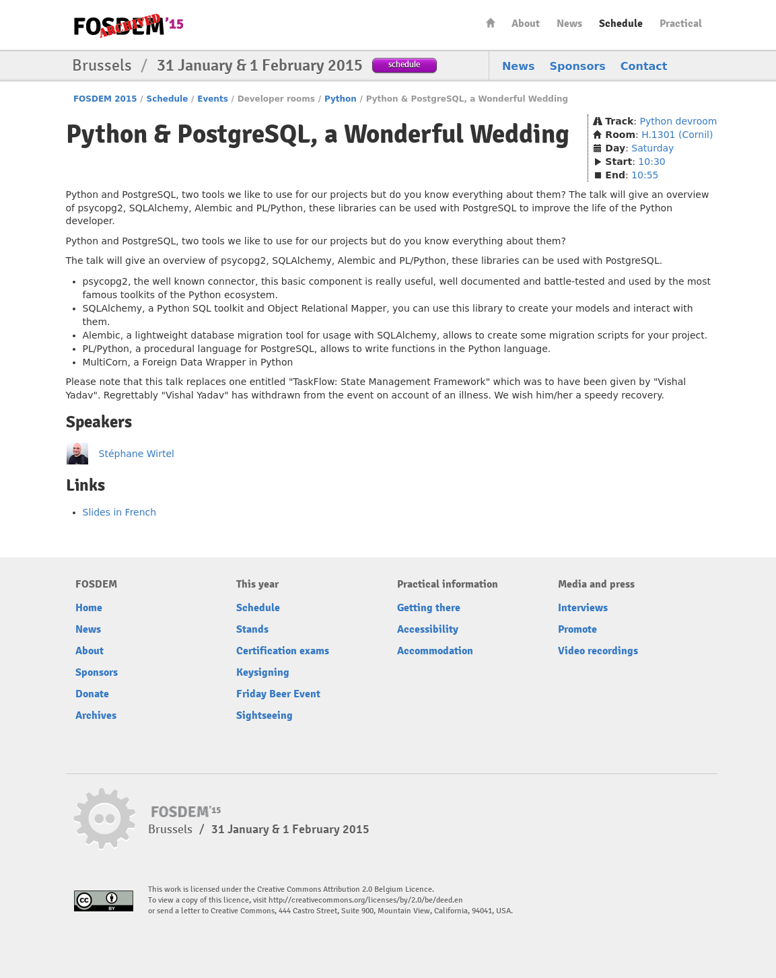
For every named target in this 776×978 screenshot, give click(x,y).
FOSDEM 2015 (105, 99)
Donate (92, 694)
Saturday (652, 148)
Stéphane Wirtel (136, 453)
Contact (644, 66)
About (526, 23)
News (569, 23)
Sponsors (578, 66)
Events (212, 99)
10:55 (644, 175)
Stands (252, 629)
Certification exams (282, 651)
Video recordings (598, 651)
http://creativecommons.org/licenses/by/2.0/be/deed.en (366, 900)
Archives (95, 715)
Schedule (621, 23)
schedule (404, 64)
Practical (681, 23)
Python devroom (678, 121)
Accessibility (427, 629)
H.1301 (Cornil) (677, 134)
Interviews (583, 608)
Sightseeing (264, 715)
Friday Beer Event (278, 694)
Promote (577, 629)
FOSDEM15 (128, 25)
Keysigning (262, 672)
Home (490, 23)
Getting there (428, 608)
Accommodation (435, 651)
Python (340, 99)
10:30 (651, 161)
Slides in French (120, 512)
